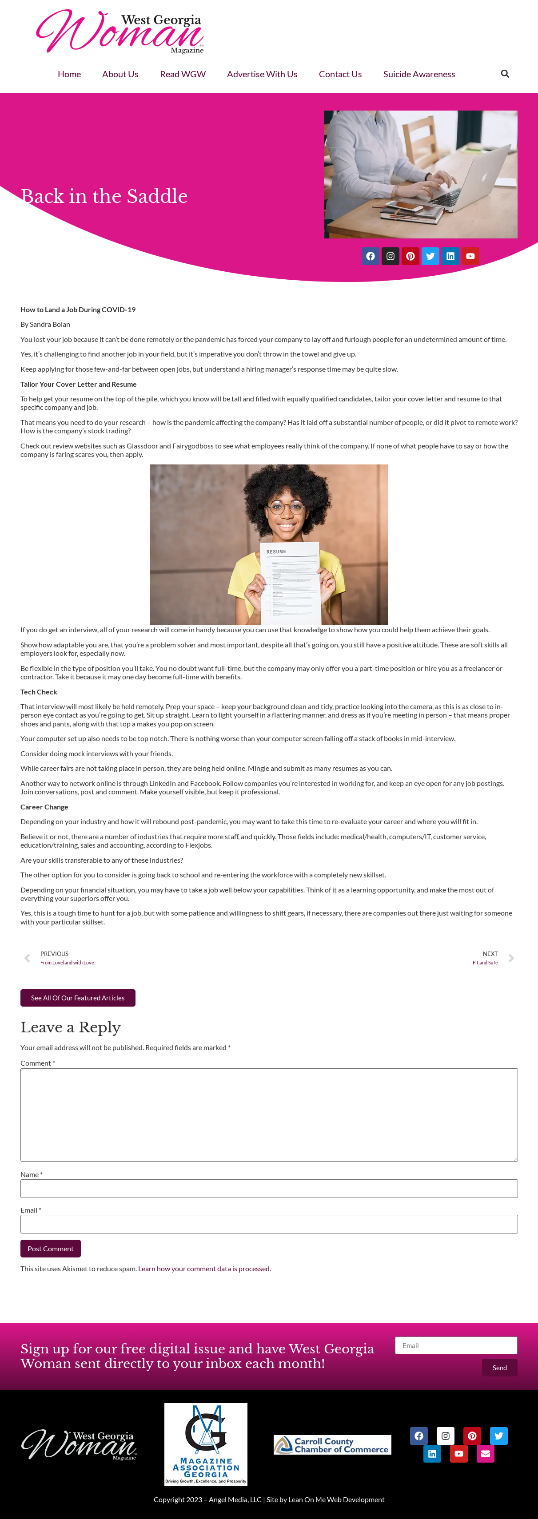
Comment (37, 1063)
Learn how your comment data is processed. (204, 1268)
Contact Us (340, 73)
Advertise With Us (262, 73)
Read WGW (183, 73)
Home (69, 73)
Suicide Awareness (419, 73)
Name (31, 1174)
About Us (120, 73)
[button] (505, 73)
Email (30, 1210)
